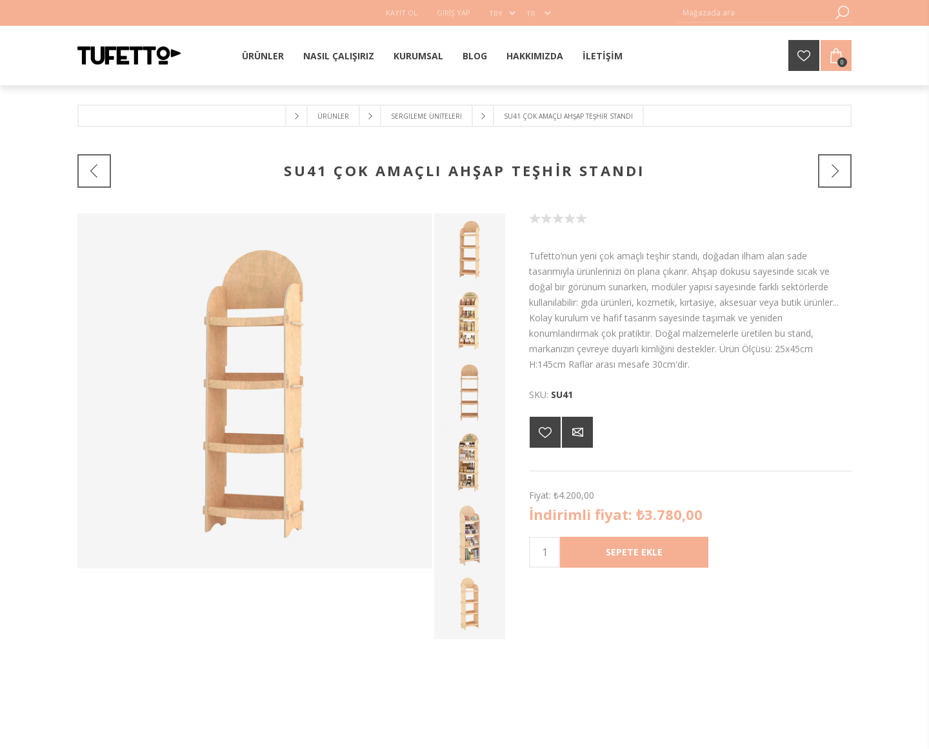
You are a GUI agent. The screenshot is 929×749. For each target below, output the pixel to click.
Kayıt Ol (401, 12)
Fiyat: (540, 495)
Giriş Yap (453, 12)
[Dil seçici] (538, 13)
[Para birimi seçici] (501, 13)
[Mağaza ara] (754, 12)
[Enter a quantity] (544, 552)
